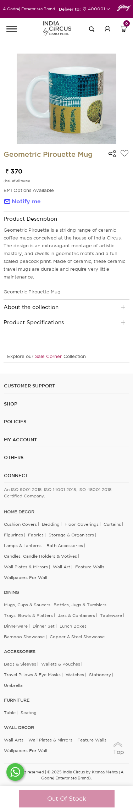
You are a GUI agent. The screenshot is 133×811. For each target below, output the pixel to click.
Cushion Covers (20, 524)
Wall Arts (13, 740)
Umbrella (13, 685)
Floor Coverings (82, 524)
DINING (11, 592)
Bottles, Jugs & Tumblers (80, 605)
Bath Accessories (64, 545)
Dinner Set (44, 626)
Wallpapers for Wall (25, 577)
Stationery (100, 675)
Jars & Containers (76, 615)
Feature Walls (89, 567)
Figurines (13, 535)
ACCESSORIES (19, 652)
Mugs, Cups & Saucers (27, 605)
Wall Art (61, 567)
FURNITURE (16, 700)
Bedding (51, 524)
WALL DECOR (19, 728)
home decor (19, 512)
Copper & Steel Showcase (77, 637)
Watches (75, 675)
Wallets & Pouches (60, 664)
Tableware (111, 615)
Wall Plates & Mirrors (26, 567)
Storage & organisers (71, 535)
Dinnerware (16, 626)
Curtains (112, 524)
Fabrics (36, 535)
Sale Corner (48, 356)
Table (10, 713)
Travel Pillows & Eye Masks (32, 675)
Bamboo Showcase (24, 637)
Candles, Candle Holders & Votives (40, 556)
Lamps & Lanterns (22, 545)
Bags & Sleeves (20, 664)
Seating (29, 713)
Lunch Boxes (73, 626)
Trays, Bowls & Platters (28, 615)
